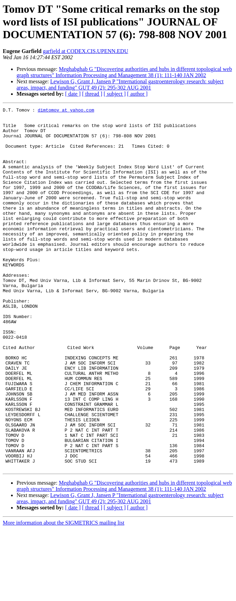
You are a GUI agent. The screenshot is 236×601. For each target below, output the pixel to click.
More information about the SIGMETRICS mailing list (63, 595)
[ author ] (137, 94)
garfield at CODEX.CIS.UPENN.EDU (85, 51)
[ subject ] (115, 94)
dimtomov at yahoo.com (66, 111)
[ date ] (73, 94)
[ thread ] (92, 94)
